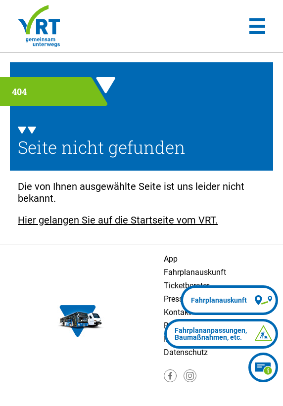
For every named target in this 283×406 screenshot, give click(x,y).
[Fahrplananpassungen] (221, 334)
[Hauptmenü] (257, 26)
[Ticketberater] (263, 367)
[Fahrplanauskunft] (229, 300)
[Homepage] (39, 26)
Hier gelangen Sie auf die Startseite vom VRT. (118, 220)
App (171, 259)
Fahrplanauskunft (195, 272)
